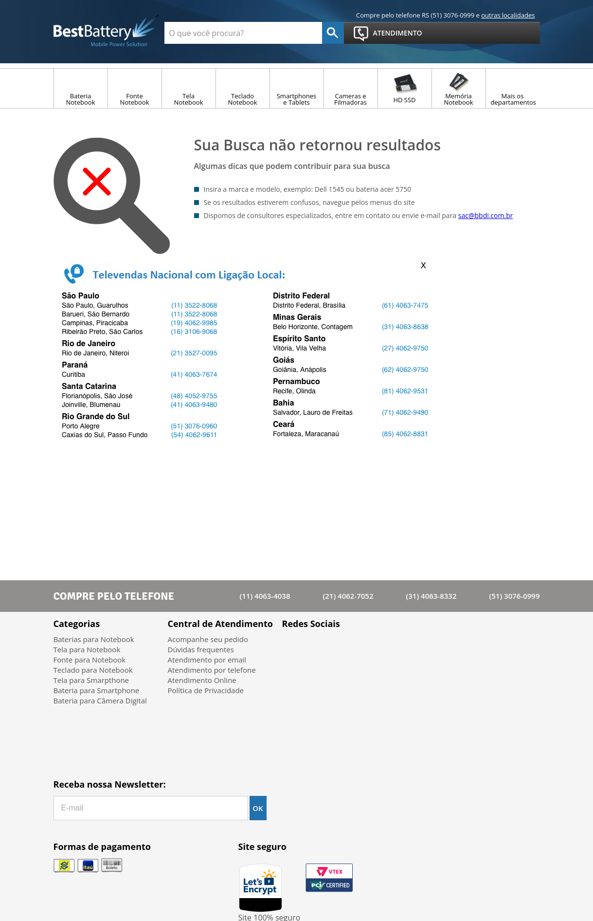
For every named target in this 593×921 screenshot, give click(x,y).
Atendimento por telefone (212, 670)
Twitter (318, 646)
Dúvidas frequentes (201, 649)
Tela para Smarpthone (91, 680)
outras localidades (508, 15)
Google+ (344, 646)
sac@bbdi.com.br (485, 215)
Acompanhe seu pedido (208, 639)
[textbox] (243, 33)
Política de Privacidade (206, 690)
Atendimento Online (202, 680)
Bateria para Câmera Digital (100, 700)
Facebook (293, 646)
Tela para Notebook (87, 649)
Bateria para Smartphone (97, 690)
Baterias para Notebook (94, 639)
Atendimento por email (207, 659)
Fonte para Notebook (90, 659)
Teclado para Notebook (93, 670)
